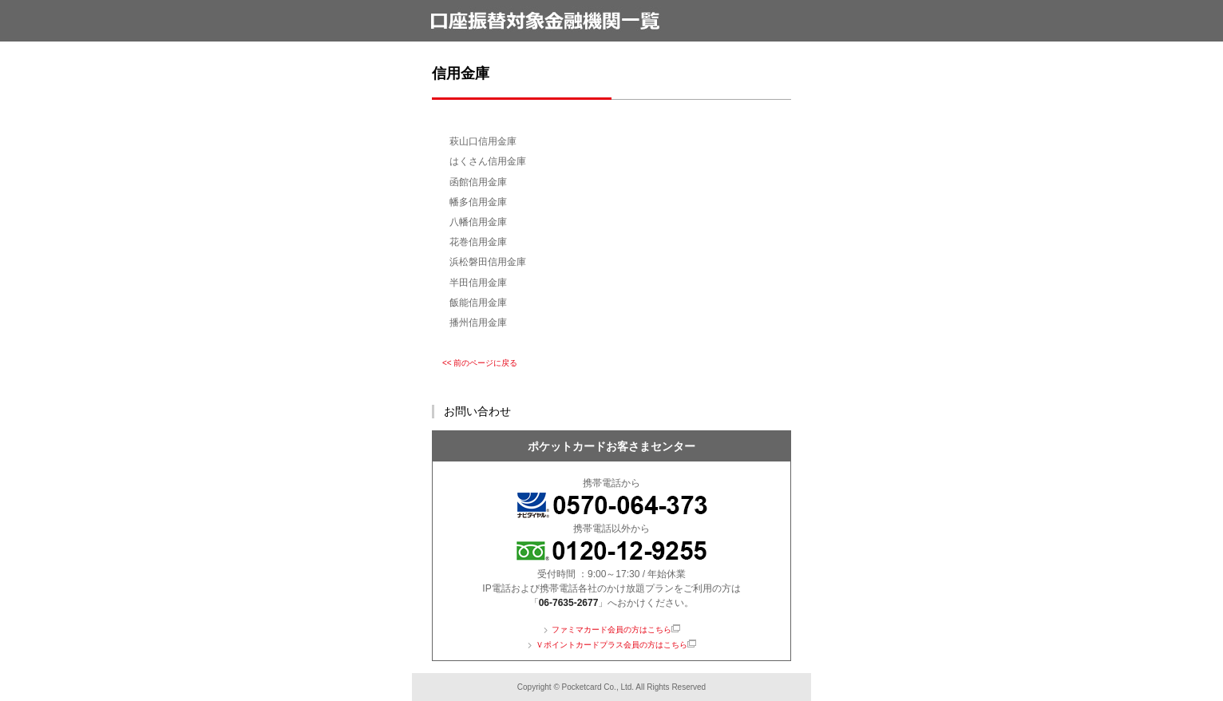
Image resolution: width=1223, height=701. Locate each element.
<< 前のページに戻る (479, 362)
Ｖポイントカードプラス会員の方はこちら (611, 644)
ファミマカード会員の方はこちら (611, 629)
